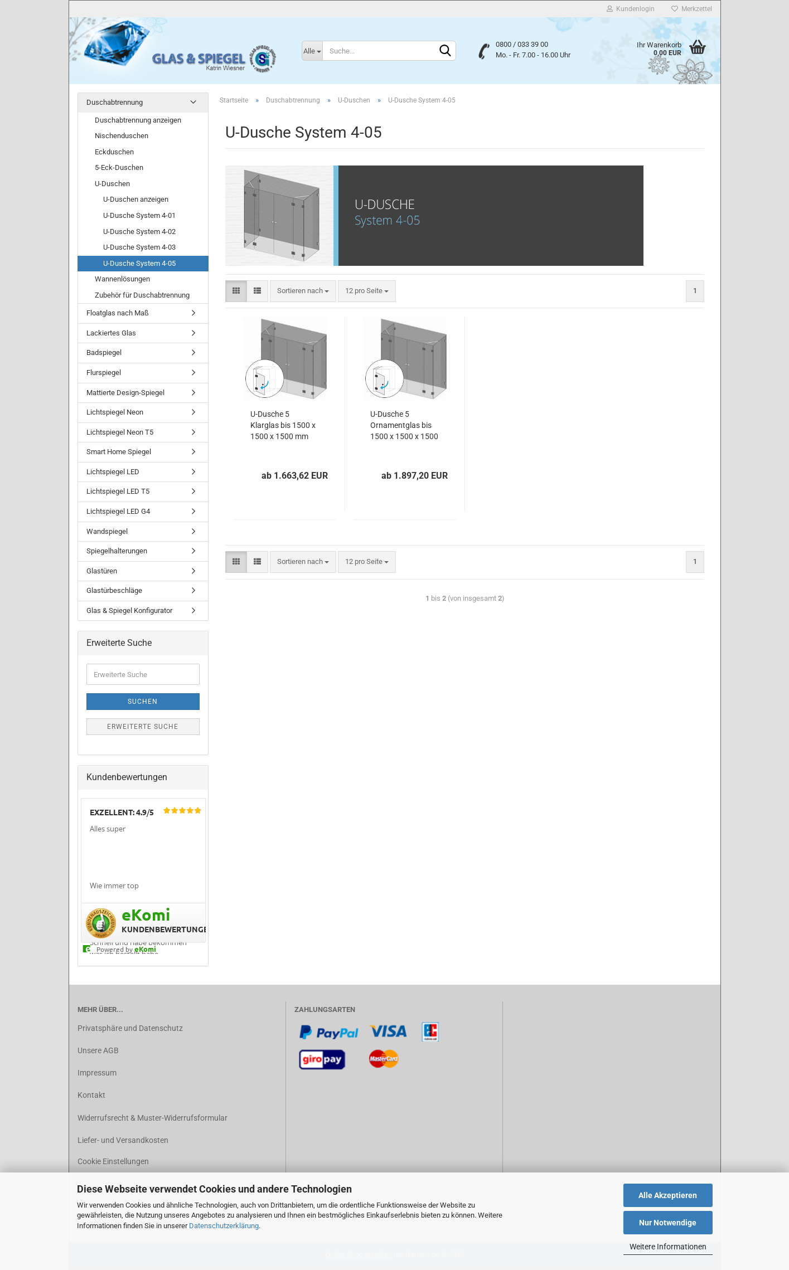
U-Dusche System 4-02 (139, 231)
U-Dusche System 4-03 (139, 247)
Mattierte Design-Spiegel (125, 392)
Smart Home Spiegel (118, 451)
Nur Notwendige (667, 1222)
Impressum (97, 1072)
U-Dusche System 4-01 (139, 215)
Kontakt (91, 1095)
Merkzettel (691, 9)
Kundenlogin (631, 9)
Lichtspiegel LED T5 (117, 491)
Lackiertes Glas (111, 333)
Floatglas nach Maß (117, 313)
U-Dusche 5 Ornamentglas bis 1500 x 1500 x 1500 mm (404, 426)
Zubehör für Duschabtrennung (142, 295)
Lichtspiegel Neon (114, 412)
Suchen (143, 701)
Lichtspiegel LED (112, 472)
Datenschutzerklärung (224, 1226)
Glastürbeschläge (114, 590)
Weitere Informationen (668, 1246)
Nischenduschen (121, 136)
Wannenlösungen (122, 279)
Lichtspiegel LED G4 (118, 511)
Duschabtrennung (114, 102)
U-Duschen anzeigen (135, 199)
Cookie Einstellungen (113, 1161)
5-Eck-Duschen (119, 167)
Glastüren (101, 571)
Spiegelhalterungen (116, 551)
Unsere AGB (98, 1050)
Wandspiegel (107, 531)
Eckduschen (114, 152)
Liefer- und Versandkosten (123, 1140)
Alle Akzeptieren (667, 1195)
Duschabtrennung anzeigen (138, 120)
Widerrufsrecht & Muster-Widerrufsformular (152, 1117)
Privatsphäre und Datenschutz (130, 1028)
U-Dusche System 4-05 (139, 263)
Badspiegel (104, 352)
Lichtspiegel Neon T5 (119, 432)
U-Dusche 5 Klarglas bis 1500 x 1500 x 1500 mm (283, 425)
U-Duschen (112, 183)
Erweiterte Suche (142, 727)
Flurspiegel (103, 372)
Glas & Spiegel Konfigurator (129, 610)
